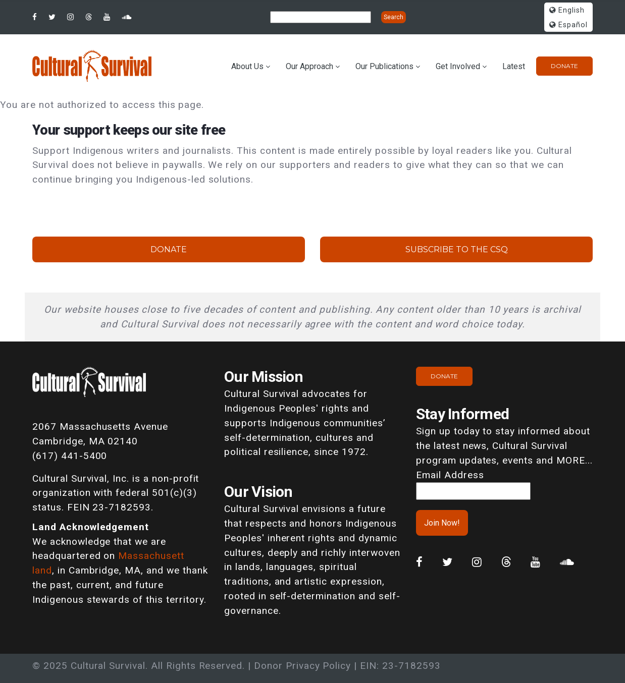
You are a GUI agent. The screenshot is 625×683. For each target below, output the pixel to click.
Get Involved (458, 66)
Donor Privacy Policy (302, 665)
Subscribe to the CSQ (456, 249)
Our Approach (309, 66)
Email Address (450, 475)
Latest (513, 66)
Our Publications (384, 66)
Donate (564, 66)
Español (568, 25)
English (567, 10)
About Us (247, 66)
